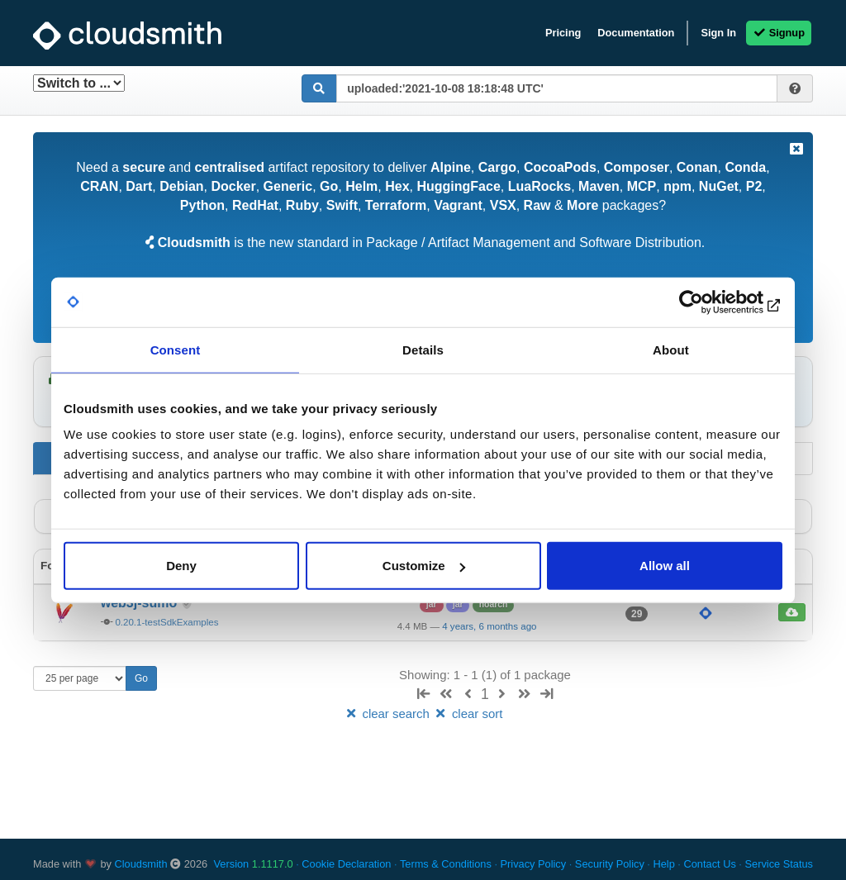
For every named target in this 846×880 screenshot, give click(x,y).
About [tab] (671, 349)
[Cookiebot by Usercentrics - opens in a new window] (710, 301)
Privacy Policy (534, 864)
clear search (388, 713)
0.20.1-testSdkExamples (166, 622)
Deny (181, 566)
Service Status (778, 864)
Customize (424, 566)
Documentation (635, 32)
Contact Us (709, 864)
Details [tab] (423, 349)
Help (663, 864)
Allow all (664, 566)
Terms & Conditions (446, 864)
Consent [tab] (175, 349)
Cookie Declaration (346, 864)
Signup (779, 32)
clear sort (467, 713)
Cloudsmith (141, 864)
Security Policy (609, 864)
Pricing (563, 32)
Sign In (718, 32)
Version (253, 864)
